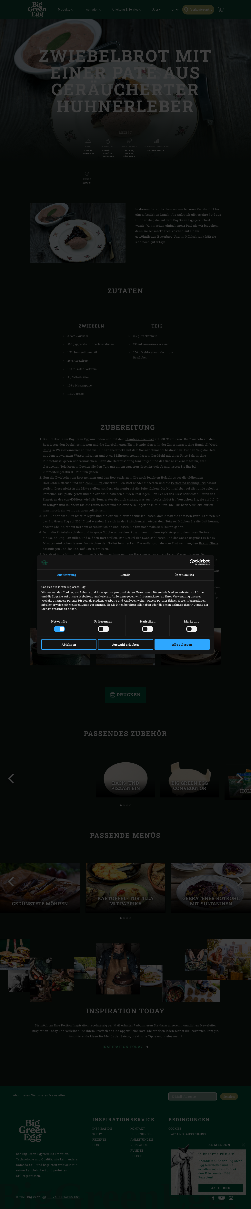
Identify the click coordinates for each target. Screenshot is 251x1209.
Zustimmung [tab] (66, 575)
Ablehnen (69, 644)
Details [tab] (125, 575)
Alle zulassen (182, 644)
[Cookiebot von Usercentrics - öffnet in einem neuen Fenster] (192, 562)
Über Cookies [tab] (184, 575)
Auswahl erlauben (125, 644)
